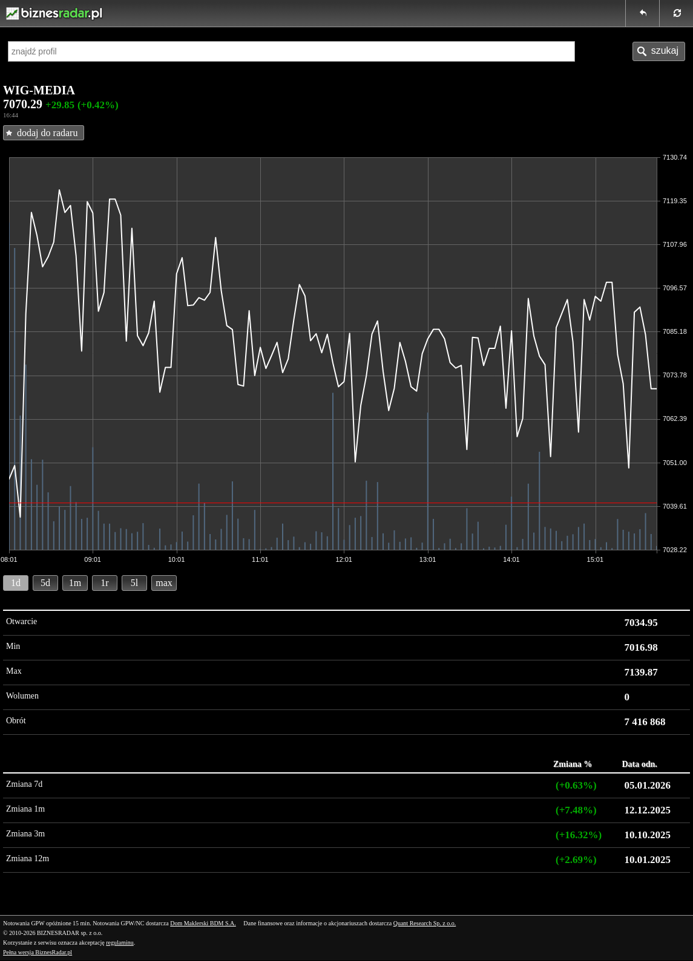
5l (134, 583)
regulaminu (120, 942)
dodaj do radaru (47, 133)
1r (104, 583)
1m (75, 583)
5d (45, 583)
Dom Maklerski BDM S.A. (203, 923)
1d (16, 583)
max (164, 583)
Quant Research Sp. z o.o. (424, 923)
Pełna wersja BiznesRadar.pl (37, 952)
